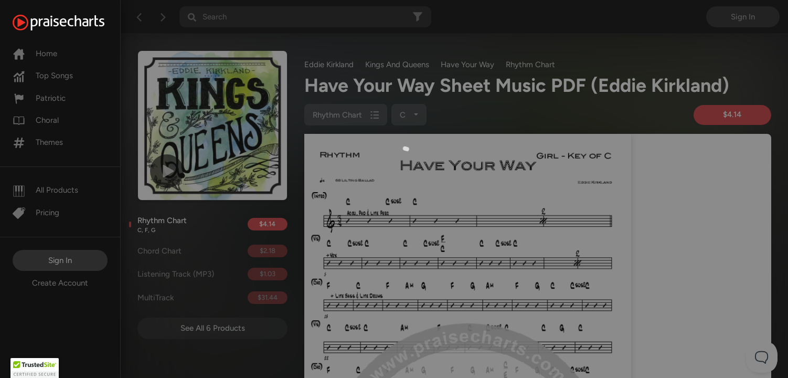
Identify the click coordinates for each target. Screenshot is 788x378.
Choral (36, 120)
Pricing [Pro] (36, 212)
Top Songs (43, 75)
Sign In (60, 260)
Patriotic (39, 98)
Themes (38, 142)
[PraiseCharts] (72, 22)
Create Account (60, 283)
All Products (45, 190)
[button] (34, 368)
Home (35, 53)
